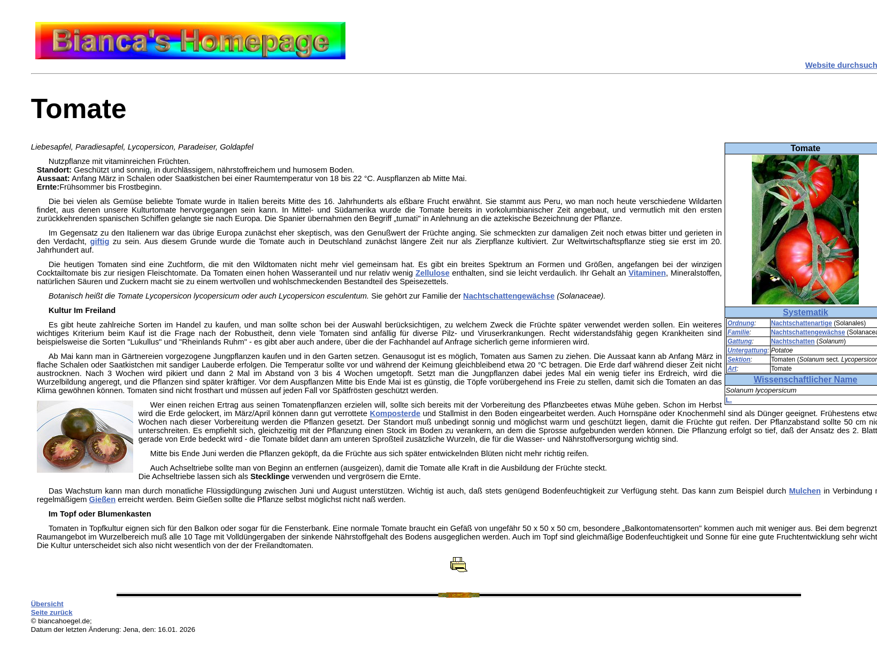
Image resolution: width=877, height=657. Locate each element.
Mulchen (804, 491)
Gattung (739, 341)
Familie (738, 332)
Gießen (102, 499)
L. (729, 400)
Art (731, 368)
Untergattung (747, 350)
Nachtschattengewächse (808, 332)
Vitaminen (647, 273)
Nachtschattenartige (801, 323)
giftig (100, 241)
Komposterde (395, 413)
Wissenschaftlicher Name (805, 379)
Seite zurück (52, 612)
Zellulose (433, 273)
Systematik (805, 312)
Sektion (738, 359)
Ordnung (740, 323)
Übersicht (47, 604)
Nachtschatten (793, 341)
